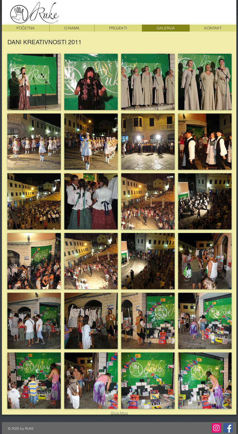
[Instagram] (216, 428)
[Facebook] (228, 428)
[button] (34, 82)
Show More (119, 413)
